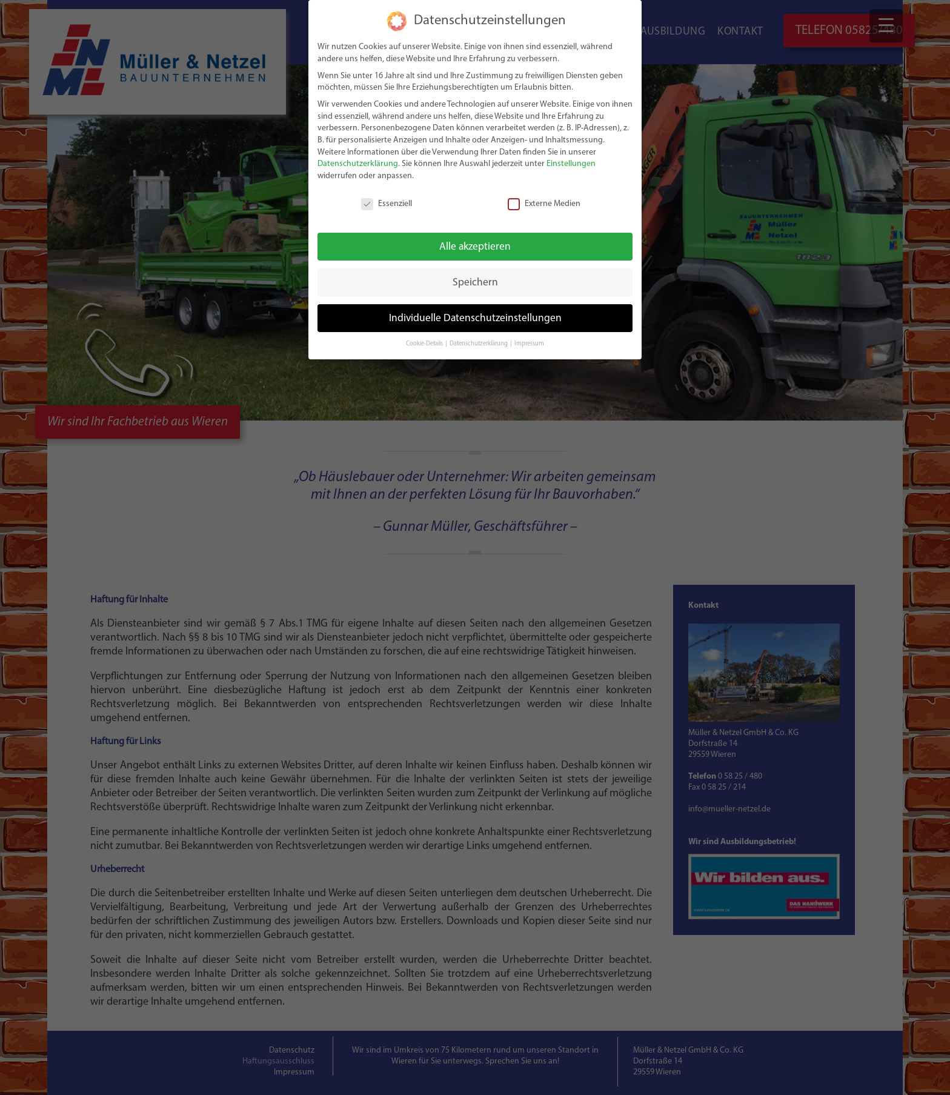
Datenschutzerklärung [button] (479, 344)
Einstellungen (571, 163)
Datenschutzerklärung (357, 163)
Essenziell (386, 204)
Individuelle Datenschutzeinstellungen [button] (475, 318)
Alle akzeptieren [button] (475, 247)
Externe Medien (544, 204)
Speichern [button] (475, 283)
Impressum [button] (529, 344)
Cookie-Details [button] (425, 344)
